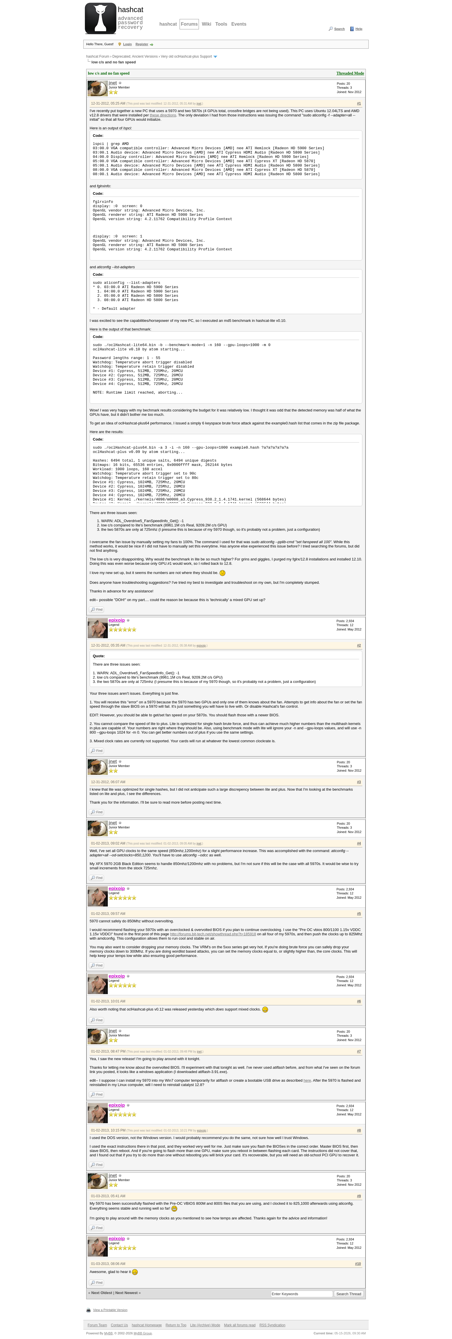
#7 (359, 1051)
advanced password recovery (129, 17)
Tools (221, 24)
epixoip (201, 645)
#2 (359, 645)
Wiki (206, 24)
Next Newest (126, 1293)
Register (141, 44)
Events (238, 24)
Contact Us (119, 1325)
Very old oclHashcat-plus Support (186, 56)
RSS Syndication (272, 1325)
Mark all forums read (239, 1325)
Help (358, 29)
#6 (359, 1001)
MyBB (108, 1333)
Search (339, 29)
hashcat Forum (97, 56)
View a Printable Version (110, 1310)
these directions (163, 115)
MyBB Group (143, 1333)
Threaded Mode (350, 73)
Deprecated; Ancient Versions (135, 56)
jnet (113, 82)
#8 (359, 1130)
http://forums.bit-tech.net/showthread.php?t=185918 (213, 934)
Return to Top (176, 1325)
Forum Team (97, 1325)
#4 (359, 843)
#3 (359, 782)
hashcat (168, 24)
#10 (358, 1264)
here (307, 1080)
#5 (359, 914)
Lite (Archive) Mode (205, 1325)
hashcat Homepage (147, 1325)
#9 (359, 1196)
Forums (189, 24)
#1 (359, 103)
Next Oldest (101, 1293)
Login (127, 44)
